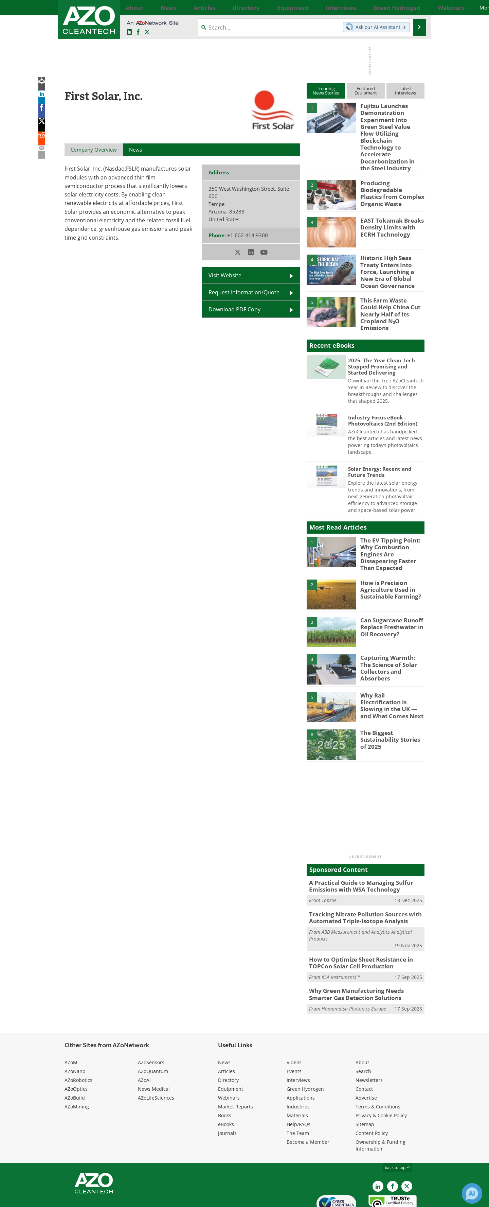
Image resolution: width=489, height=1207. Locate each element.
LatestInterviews (405, 90)
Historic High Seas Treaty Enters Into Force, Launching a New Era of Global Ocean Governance (392, 256)
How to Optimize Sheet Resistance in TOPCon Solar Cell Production (356, 931)
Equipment (230, 1054)
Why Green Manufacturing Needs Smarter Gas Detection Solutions (363, 960)
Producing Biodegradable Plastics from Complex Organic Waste (389, 177)
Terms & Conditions (378, 1072)
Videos (294, 1028)
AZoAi (144, 1045)
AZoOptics (76, 1054)
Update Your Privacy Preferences (116, 1198)
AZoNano (75, 1037)
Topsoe (329, 870)
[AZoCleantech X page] (406, 1151)
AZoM (71, 1028)
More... (417, 7)
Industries (298, 1072)
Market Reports (235, 1072)
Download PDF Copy (234, 309)
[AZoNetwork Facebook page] (138, 32)
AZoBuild (75, 1063)
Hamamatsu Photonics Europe (354, 974)
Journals (227, 1099)
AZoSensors (151, 1028)
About (362, 1028)
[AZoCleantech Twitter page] (147, 32)
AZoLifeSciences (156, 1063)
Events (294, 1037)
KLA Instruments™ (341, 944)
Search (363, 1037)
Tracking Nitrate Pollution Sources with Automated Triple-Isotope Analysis (360, 887)
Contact (364, 1054)
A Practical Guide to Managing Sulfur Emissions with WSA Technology (356, 857)
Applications (301, 1063)
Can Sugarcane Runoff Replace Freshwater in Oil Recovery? (389, 598)
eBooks (226, 1090)
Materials (297, 1081)
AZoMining (77, 1072)
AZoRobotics (78, 1045)
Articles (226, 1037)
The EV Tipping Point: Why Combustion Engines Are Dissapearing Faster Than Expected (392, 526)
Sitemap (365, 1090)
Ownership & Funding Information (380, 1111)
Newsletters (369, 1045)
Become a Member (308, 1107)
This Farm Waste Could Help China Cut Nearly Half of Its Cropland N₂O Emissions (390, 291)
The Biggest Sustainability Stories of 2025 (391, 710)
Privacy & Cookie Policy (381, 1081)
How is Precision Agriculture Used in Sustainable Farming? (387, 560)
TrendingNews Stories (326, 90)
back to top (398, 1133)
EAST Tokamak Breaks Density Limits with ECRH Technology (388, 212)
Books (224, 1081)
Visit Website (225, 275)
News (224, 1028)
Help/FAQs (298, 1090)
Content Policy (372, 1099)
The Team (298, 1099)
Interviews (298, 1045)
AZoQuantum (153, 1037)
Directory (228, 1045)
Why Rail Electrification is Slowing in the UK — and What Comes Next (390, 673)
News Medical (154, 1054)
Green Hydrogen (305, 1054)
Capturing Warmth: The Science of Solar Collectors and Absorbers (392, 635)
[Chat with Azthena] (472, 1193)
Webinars (229, 1063)
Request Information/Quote (244, 292)
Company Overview (94, 149)
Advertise (366, 1063)
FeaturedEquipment (366, 90)
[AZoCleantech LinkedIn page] (129, 32)
